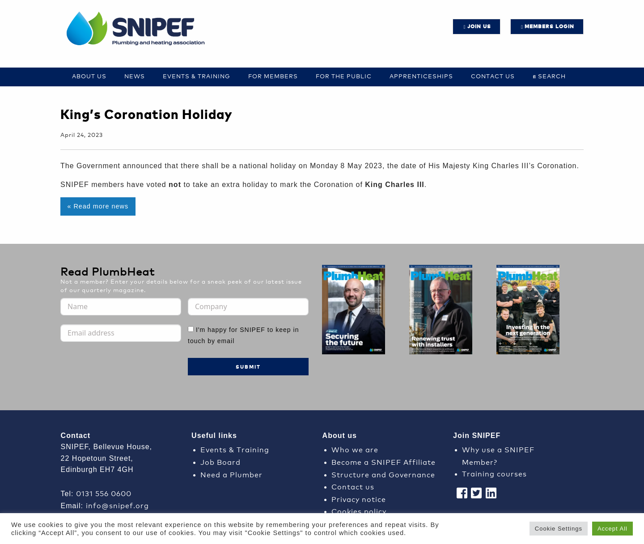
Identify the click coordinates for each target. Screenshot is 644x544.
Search (552, 76)
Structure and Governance (383, 474)
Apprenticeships (421, 76)
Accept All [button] (612, 528)
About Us (89, 76)
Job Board (220, 461)
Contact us (493, 76)
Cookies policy (358, 511)
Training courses (494, 473)
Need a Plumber (231, 474)
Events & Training (196, 76)
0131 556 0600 (103, 493)
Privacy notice (358, 498)
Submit (248, 366)
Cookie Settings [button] (558, 528)
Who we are (354, 449)
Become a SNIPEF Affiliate (383, 461)
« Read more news (97, 206)
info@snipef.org (117, 505)
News (134, 76)
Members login (549, 26)
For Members (273, 76)
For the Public (344, 76)
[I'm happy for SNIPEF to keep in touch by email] (191, 329)
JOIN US (479, 26)
